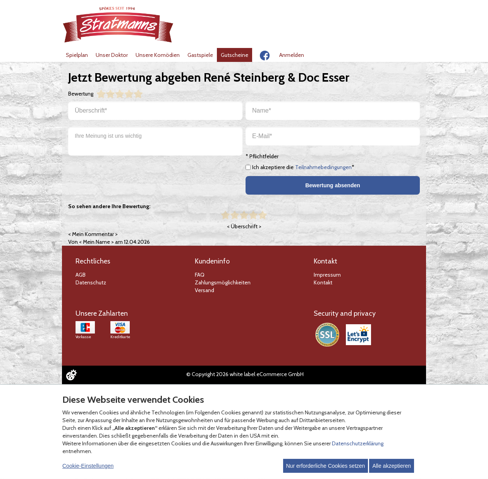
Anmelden (291, 54)
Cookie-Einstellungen (87, 466)
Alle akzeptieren (391, 466)
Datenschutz (91, 282)
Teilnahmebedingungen (323, 167)
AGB (81, 274)
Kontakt (323, 282)
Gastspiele (200, 54)
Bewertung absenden (332, 185)
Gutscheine (234, 54)
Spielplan (77, 54)
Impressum (327, 274)
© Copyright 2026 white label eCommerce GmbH (245, 374)
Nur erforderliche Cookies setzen (325, 466)
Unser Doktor (112, 54)
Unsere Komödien (158, 54)
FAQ (199, 274)
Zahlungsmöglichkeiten (223, 282)
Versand (204, 290)
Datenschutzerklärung (357, 443)
